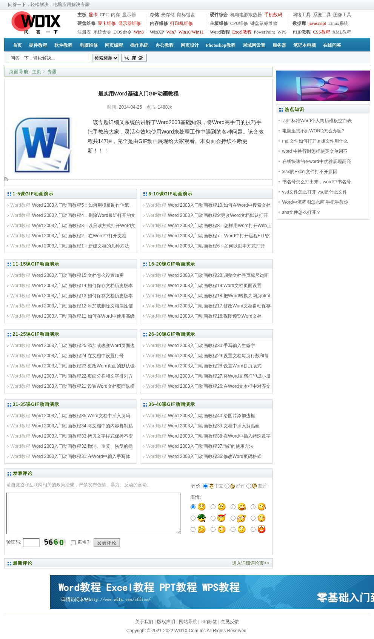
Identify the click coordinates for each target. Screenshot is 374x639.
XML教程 (342, 32)
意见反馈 (230, 621)
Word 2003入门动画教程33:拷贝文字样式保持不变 (82, 436)
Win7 (171, 32)
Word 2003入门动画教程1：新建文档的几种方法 (80, 246)
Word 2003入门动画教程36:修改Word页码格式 (215, 456)
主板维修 (219, 23)
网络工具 (301, 14)
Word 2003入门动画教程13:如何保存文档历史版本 (82, 295)
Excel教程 (241, 32)
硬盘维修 (86, 23)
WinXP (157, 32)
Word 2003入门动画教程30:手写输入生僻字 (211, 345)
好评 (237, 485)
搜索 (134, 58)
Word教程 (220, 32)
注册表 (84, 32)
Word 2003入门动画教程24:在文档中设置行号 (78, 355)
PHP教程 (301, 32)
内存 (115, 14)
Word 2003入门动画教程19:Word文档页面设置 (215, 285)
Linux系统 (338, 23)
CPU (104, 14)
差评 (259, 485)
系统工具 (322, 14)
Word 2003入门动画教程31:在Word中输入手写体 (81, 456)
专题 (52, 71)
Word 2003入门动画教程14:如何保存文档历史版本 (82, 285)
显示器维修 (129, 23)
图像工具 (342, 14)
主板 (81, 14)
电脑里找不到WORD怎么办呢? (313, 131)
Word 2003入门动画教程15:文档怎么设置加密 (78, 275)
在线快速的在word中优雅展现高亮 (316, 161)
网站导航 (188, 621)
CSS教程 (321, 32)
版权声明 (166, 621)
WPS (282, 32)
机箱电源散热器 (246, 14)
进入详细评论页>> (250, 563)
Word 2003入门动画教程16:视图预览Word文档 (215, 316)
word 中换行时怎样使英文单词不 (315, 151)
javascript (317, 23)
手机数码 (273, 14)
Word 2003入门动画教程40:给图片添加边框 (211, 415)
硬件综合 (219, 14)
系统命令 (102, 32)
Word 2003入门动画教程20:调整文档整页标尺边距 (218, 275)
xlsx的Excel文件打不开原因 (309, 171)
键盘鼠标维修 (263, 23)
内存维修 (159, 23)
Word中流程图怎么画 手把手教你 (315, 202)
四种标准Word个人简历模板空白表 (317, 120)
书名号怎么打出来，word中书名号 (316, 181)
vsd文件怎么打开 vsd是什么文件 (315, 192)
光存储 (168, 14)
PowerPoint (264, 32)
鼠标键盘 (186, 14)
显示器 (129, 14)
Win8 (139, 32)
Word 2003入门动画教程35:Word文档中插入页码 (81, 415)
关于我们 (144, 621)
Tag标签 (209, 621)
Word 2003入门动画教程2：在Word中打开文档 (79, 235)
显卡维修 (107, 23)
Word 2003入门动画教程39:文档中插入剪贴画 (214, 426)
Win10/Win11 (191, 32)
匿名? (83, 542)
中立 (216, 485)
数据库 (299, 23)
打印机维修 (181, 23)
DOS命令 (123, 32)
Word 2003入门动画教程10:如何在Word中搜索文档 (219, 205)
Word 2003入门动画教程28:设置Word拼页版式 (215, 366)
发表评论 (107, 542)
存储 (154, 14)
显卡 (93, 14)
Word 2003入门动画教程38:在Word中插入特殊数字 (219, 436)
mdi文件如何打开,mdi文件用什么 (315, 141)
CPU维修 (239, 23)
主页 (36, 71)
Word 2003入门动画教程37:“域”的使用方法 (211, 446)
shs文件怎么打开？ (301, 212)
